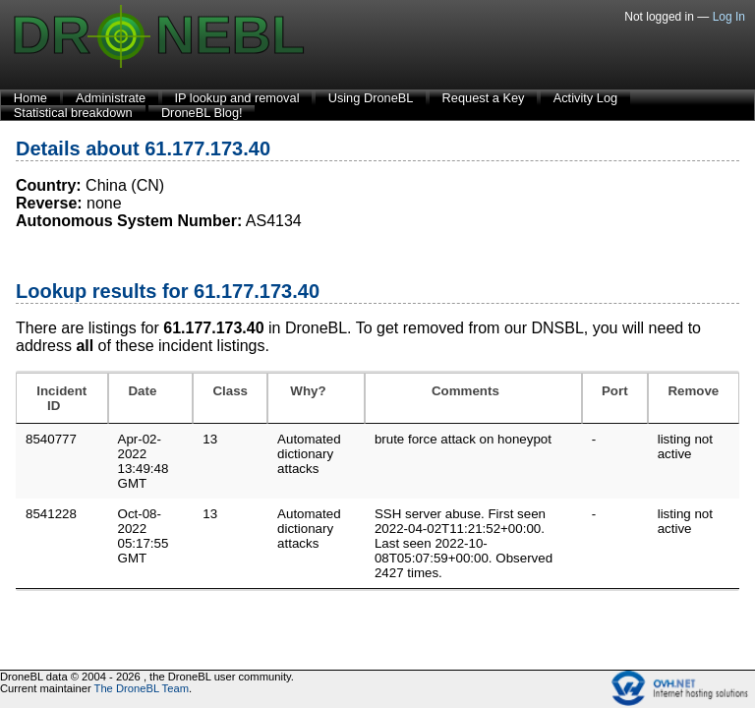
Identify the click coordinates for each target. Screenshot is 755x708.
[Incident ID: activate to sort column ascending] (62, 398)
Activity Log (585, 97)
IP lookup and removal (236, 97)
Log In (729, 17)
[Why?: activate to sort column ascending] (316, 398)
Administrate (110, 97)
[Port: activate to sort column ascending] (615, 398)
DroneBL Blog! (202, 112)
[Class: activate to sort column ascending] (230, 398)
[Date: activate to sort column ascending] (151, 398)
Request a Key (483, 97)
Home (30, 97)
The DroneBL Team (141, 688)
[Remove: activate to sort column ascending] (693, 398)
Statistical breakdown (73, 112)
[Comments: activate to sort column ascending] (473, 398)
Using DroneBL (371, 97)
